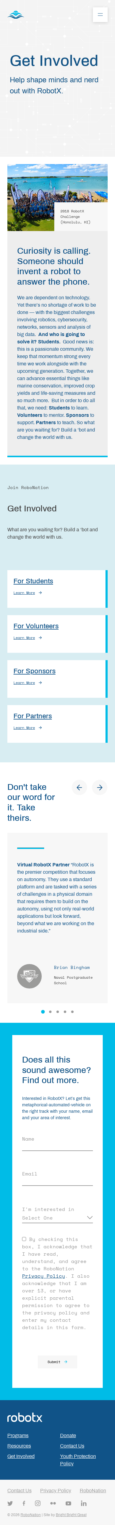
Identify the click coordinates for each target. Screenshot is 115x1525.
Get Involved (21, 1456)
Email (29, 1174)
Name (28, 1139)
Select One (37, 1217)
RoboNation (93, 1490)
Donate (68, 1435)
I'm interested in (48, 1209)
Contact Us (72, 1445)
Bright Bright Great (71, 1515)
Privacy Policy (43, 1276)
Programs (18, 1435)
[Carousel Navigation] (89, 788)
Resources (19, 1445)
